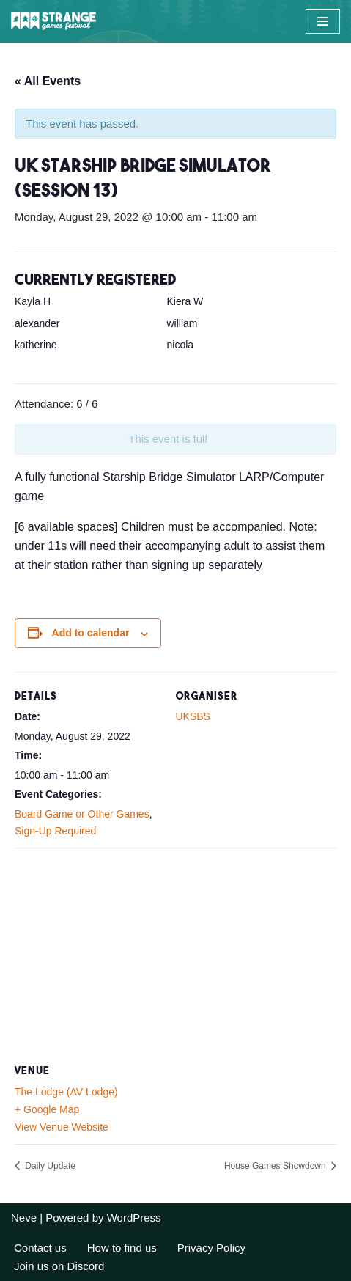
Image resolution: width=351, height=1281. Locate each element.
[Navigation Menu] (323, 21)
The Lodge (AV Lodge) (66, 1092)
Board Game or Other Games (82, 814)
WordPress (134, 1217)
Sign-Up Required (55, 831)
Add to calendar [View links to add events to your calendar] (91, 633)
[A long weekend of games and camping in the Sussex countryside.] (55, 21)
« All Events (48, 81)
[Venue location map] (175, 953)
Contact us (40, 1247)
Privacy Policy (211, 1247)
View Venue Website (61, 1127)
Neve (24, 1217)
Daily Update (49, 1166)
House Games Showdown (276, 1166)
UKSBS (193, 716)
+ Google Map (47, 1109)
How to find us (122, 1247)
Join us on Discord (59, 1266)
